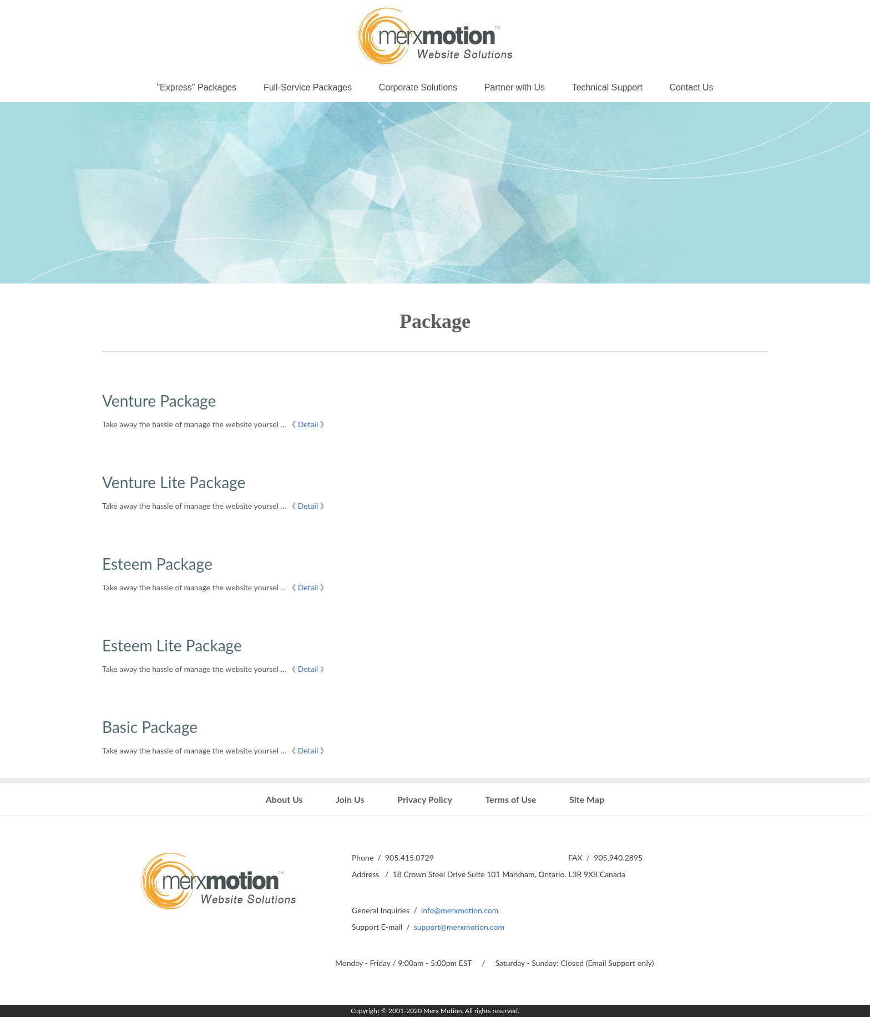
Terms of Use (510, 799)
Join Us (350, 799)
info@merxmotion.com (459, 910)
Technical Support (607, 87)
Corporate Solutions (418, 87)
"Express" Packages (196, 87)
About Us (284, 799)
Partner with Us (514, 87)
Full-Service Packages (308, 87)
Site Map (586, 799)
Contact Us (691, 87)
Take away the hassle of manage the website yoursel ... (194, 424)
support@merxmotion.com (459, 927)
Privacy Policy (424, 799)
